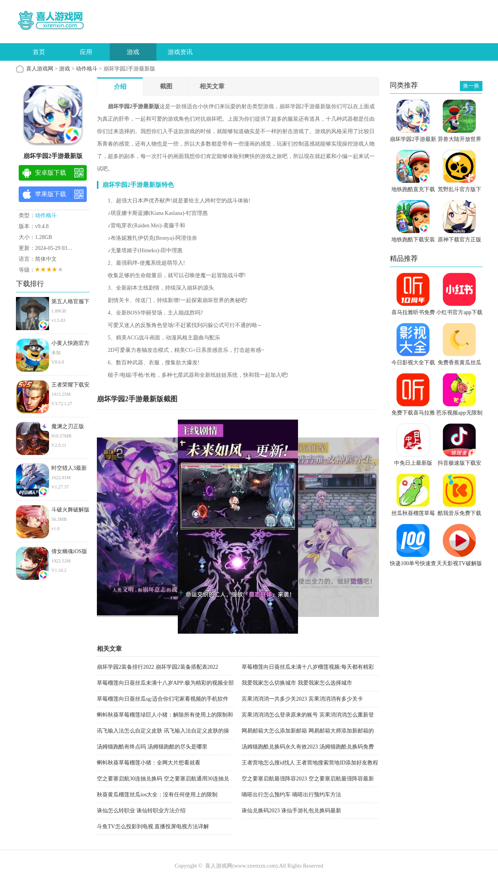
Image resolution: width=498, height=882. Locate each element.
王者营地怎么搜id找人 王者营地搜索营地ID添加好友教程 (310, 763)
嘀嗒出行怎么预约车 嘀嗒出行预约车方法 (291, 795)
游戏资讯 (180, 52)
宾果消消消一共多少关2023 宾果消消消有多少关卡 (302, 699)
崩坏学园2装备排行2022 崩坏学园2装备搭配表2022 (157, 667)
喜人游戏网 (39, 69)
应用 (86, 52)
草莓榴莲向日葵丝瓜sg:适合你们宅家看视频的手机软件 (162, 699)
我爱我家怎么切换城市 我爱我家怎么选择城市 (297, 683)
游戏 (133, 52)
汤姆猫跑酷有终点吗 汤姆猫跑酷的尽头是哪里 (152, 747)
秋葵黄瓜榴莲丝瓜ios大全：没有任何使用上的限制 (157, 795)
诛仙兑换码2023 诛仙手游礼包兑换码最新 (291, 810)
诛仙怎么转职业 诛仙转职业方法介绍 (141, 810)
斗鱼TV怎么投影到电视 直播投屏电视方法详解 (153, 826)
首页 (39, 52)
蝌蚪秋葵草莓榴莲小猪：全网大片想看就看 (148, 763)
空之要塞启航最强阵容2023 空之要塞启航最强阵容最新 (308, 779)
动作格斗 (87, 69)
